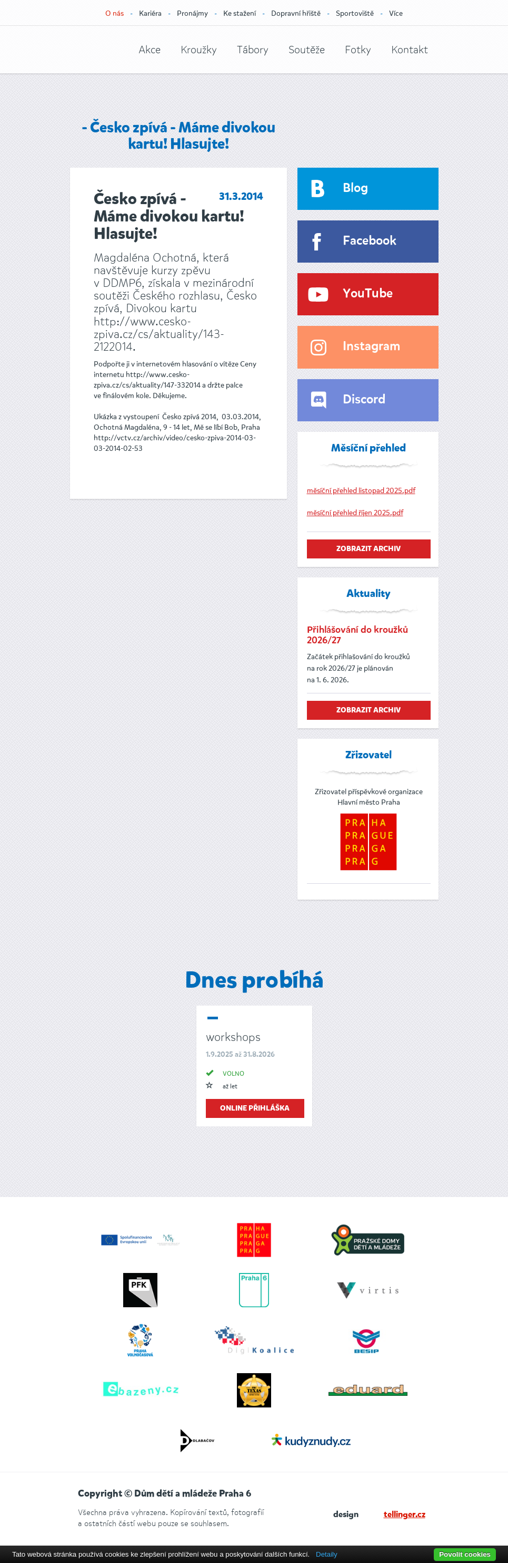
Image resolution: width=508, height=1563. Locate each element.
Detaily (326, 1554)
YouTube (368, 294)
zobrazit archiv (368, 549)
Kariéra (150, 13)
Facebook (369, 241)
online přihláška (255, 1108)
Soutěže (306, 50)
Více (396, 13)
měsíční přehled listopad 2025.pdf (361, 491)
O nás (114, 13)
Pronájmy (192, 13)
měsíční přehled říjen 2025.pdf (355, 513)
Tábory (252, 50)
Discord (364, 400)
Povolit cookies (465, 1554)
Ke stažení (239, 13)
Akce (149, 50)
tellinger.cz (404, 1515)
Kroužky (199, 50)
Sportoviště (355, 13)
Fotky (358, 50)
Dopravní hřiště (296, 13)
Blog (355, 188)
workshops (233, 1037)
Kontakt (409, 50)
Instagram (371, 347)
